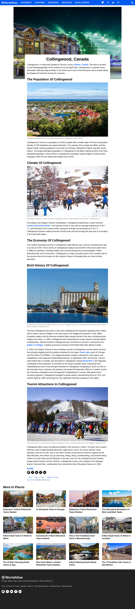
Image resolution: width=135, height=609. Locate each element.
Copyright (23, 586)
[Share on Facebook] (32, 472)
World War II (88, 361)
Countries (40, 2)
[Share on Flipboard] (28, 472)
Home (3, 586)
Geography (53, 2)
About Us (30, 586)
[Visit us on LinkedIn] (20, 591)
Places (48, 480)
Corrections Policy (54, 586)
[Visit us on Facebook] (7, 591)
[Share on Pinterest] (40, 472)
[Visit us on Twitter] (11, 591)
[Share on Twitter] (36, 472)
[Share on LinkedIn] (44, 472)
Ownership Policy (66, 586)
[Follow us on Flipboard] (3, 591)
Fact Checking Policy (41, 586)
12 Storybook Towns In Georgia (50, 509)
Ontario (77, 65)
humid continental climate (38, 226)
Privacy (17, 586)
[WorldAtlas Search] (132, 2)
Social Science (82, 2)
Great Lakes (85, 352)
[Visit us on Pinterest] (15, 591)
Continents (26, 2)
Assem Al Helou (31, 480)
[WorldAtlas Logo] (10, 2)
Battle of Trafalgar (35, 345)
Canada (85, 65)
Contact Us (10, 586)
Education (67, 2)
